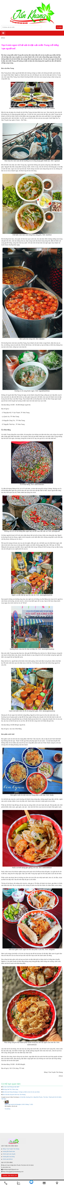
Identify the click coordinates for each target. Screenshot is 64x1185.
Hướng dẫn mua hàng (9, 1156)
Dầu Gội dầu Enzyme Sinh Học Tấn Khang (14, 1094)
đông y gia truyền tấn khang (12, 1104)
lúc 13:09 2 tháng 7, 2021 (26, 1104)
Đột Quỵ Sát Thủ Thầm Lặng (10, 1089)
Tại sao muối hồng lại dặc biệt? (11, 1087)
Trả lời (6, 1109)
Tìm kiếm (59, 27)
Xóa (9, 1109)
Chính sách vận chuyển (9, 1154)
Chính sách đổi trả (8, 1159)
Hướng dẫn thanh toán (9, 1151)
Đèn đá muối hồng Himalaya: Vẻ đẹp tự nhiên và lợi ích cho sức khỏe (21, 1092)
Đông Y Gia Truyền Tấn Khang (11, 1149)
